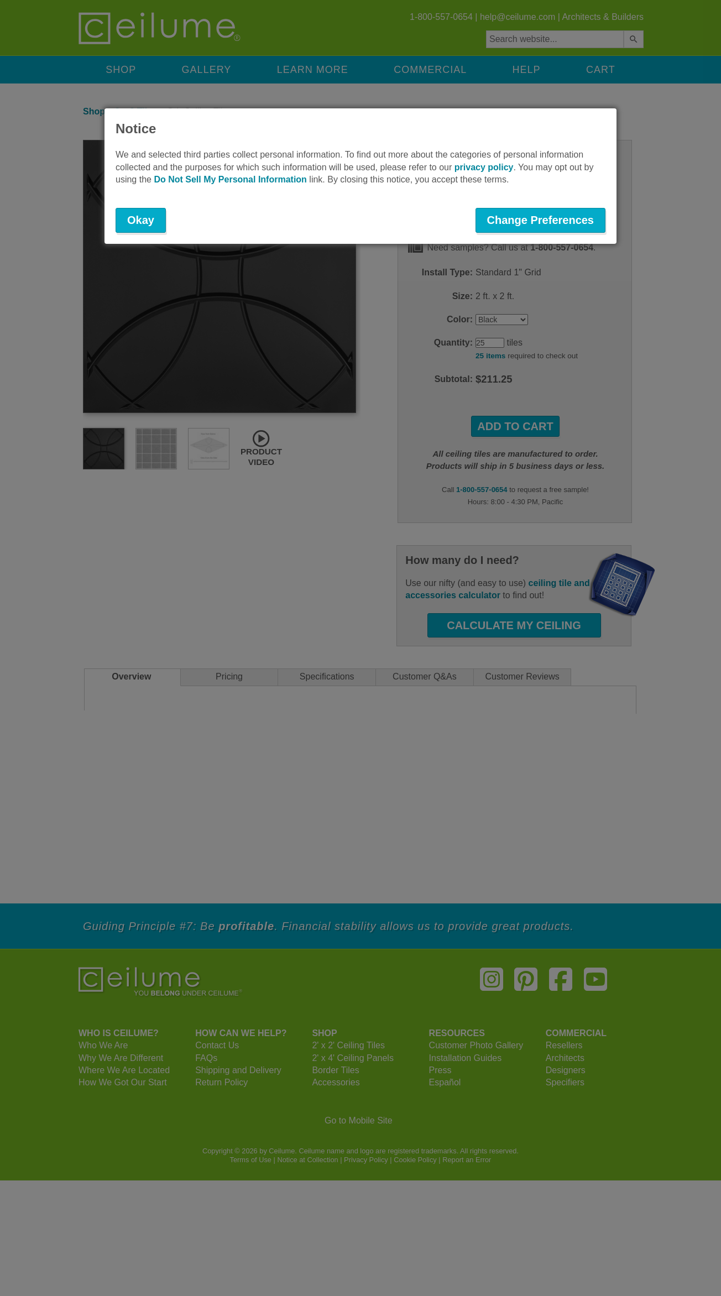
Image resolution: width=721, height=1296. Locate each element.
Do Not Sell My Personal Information (230, 179)
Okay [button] (140, 220)
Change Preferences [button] (540, 220)
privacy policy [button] (484, 167)
